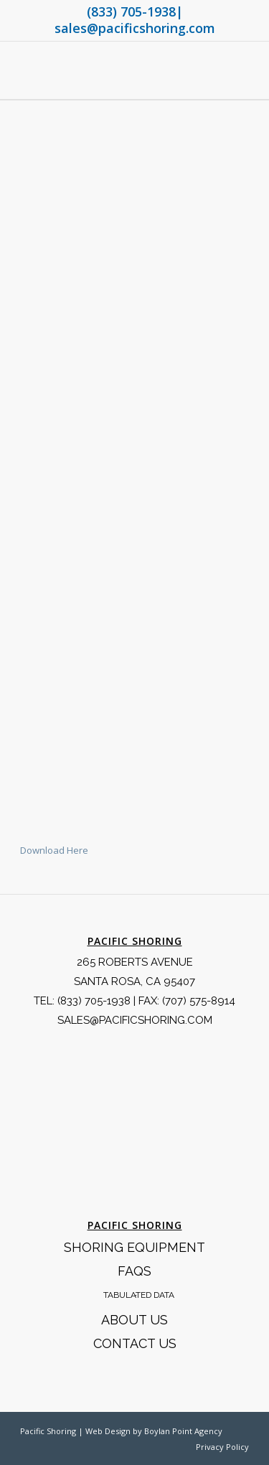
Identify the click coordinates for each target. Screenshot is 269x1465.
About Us (134, 1319)
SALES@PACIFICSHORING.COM (134, 1020)
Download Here (54, 850)
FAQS (134, 1270)
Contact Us (134, 1343)
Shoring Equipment (134, 1247)
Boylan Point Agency (183, 1431)
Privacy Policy (222, 1446)
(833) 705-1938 (131, 11)
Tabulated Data (138, 1295)
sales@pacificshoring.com (135, 28)
